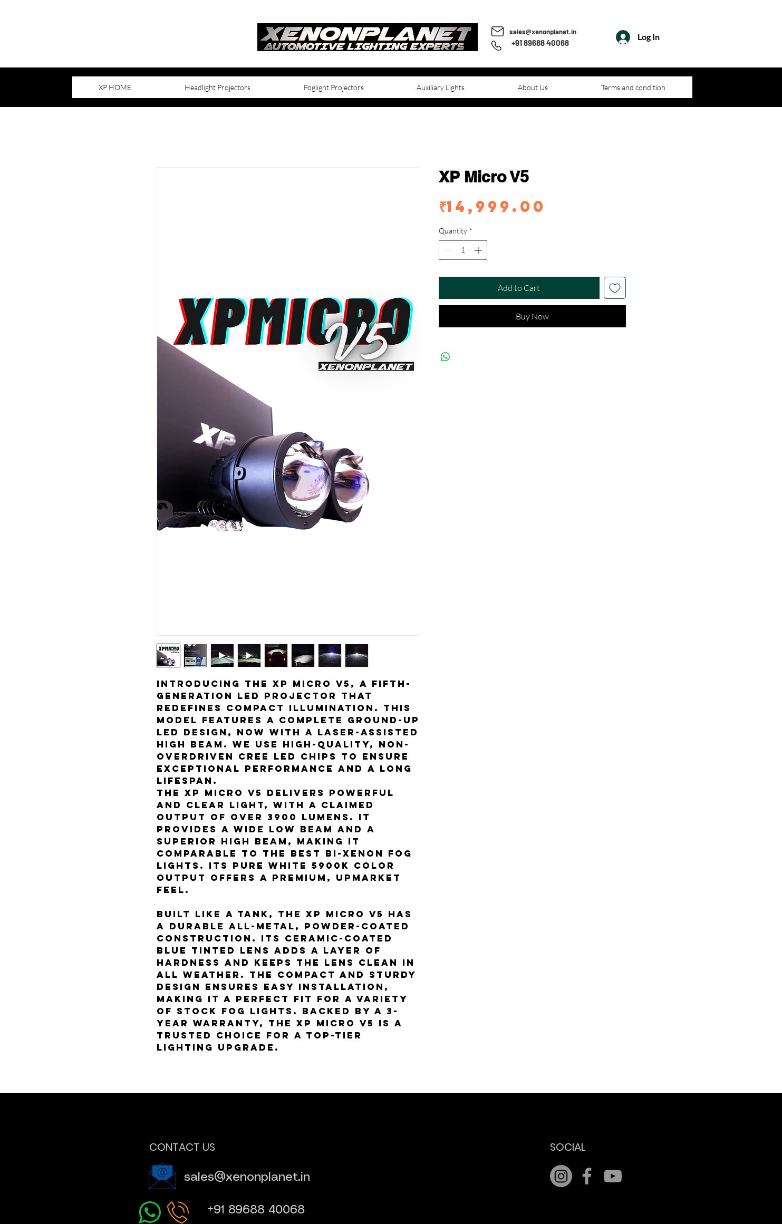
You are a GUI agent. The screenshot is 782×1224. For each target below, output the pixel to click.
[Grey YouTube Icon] (613, 1176)
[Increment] (479, 250)
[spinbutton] (462, 250)
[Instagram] (561, 1176)
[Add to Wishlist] (615, 288)
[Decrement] (446, 250)
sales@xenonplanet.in (542, 31)
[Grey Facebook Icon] (587, 1176)
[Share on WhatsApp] (445, 357)
